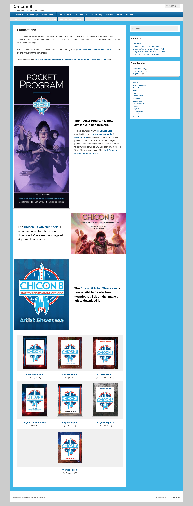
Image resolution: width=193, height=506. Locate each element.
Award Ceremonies (139, 85)
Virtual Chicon (138, 114)
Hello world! (137, 44)
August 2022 (137, 74)
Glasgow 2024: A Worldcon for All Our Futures (149, 52)
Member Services (139, 103)
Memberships (32, 15)
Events (28, 19)
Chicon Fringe (108, 19)
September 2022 (139, 71)
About (119, 15)
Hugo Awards (50, 19)
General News (138, 96)
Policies (109, 15)
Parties (79, 19)
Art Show (136, 83)
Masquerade (137, 101)
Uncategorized (138, 111)
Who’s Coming (48, 15)
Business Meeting (66, 19)
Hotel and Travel (65, 15)
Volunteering (96, 15)
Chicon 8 (22, 6)
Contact (129, 15)
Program (18, 19)
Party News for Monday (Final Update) (146, 54)
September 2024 (139, 69)
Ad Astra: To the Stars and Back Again (146, 46)
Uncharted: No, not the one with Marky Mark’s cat (150, 49)
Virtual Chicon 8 (93, 19)
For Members (81, 15)
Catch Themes (175, 497)
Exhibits (38, 19)
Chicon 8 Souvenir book (41, 227)
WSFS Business (138, 116)
